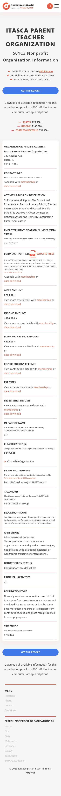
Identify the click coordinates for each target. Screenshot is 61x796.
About (8, 700)
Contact (9, 705)
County (9, 750)
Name (8, 726)
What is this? (42, 253)
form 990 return (10, 478)
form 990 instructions (13, 272)
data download (12, 186)
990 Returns (46, 71)
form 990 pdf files (36, 107)
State (7, 736)
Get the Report (30, 90)
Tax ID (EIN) (11, 755)
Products (10, 695)
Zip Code (10, 746)
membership (27, 181)
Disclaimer (10, 710)
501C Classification (15, 760)
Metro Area (11, 741)
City (7, 731)
